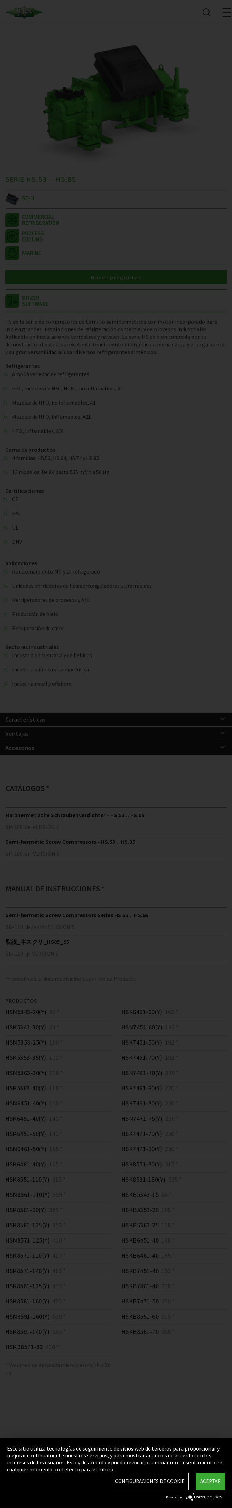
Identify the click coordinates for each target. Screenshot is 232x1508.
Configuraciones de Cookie (149, 1481)
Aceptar (210, 1481)
